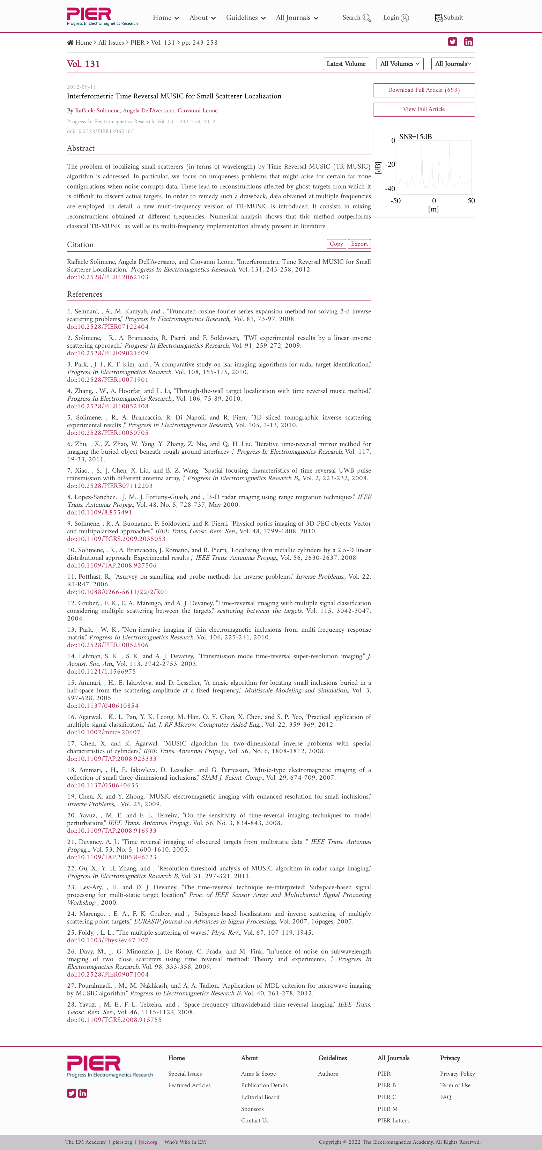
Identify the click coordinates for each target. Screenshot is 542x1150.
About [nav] (203, 18)
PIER (137, 43)
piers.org (122, 1142)
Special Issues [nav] (185, 1074)
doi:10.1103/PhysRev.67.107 (108, 941)
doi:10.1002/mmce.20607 (104, 733)
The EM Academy (85, 1142)
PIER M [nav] (388, 1109)
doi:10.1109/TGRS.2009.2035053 (116, 539)
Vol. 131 (163, 43)
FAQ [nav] (445, 1097)
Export (359, 244)
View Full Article (424, 109)
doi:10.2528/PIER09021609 (108, 354)
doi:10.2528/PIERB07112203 (110, 486)
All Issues (111, 43)
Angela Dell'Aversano (149, 110)
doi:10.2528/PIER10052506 (108, 645)
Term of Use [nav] (455, 1085)
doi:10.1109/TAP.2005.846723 (112, 858)
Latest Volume (346, 64)
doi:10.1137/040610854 (103, 706)
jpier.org (148, 1142)
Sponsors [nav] (252, 1109)
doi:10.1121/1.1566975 (101, 672)
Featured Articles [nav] (189, 1085)
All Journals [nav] (297, 18)
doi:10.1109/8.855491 (99, 513)
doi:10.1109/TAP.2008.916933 (112, 831)
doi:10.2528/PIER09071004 (108, 975)
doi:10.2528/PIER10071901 (108, 380)
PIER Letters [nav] (393, 1120)
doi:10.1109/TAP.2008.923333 (112, 759)
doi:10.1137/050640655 (103, 786)
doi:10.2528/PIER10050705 (108, 433)
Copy (336, 244)
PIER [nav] (384, 1074)
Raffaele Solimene (97, 110)
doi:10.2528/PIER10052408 (108, 407)
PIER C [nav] (387, 1097)
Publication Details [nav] (264, 1085)
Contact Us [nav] (254, 1120)
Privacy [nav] (450, 1059)
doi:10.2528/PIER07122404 (108, 327)
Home (83, 43)
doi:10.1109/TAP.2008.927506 (112, 566)
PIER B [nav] (387, 1085)
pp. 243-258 (200, 43)
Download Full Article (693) (424, 90)
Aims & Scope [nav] (258, 1074)
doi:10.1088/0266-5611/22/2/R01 (117, 592)
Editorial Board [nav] (260, 1097)
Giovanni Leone (198, 110)
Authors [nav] (328, 1074)
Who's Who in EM (185, 1142)
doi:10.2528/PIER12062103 (100, 131)
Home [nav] (166, 18)
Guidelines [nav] (246, 18)
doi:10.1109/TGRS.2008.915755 (114, 1020)
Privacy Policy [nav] (457, 1074)
